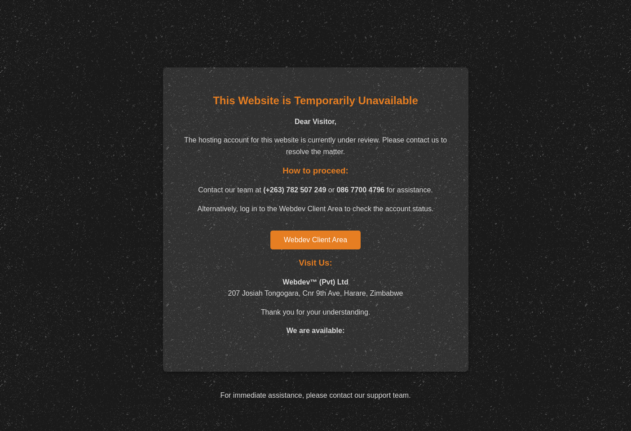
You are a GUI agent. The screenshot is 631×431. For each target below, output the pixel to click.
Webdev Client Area (315, 240)
